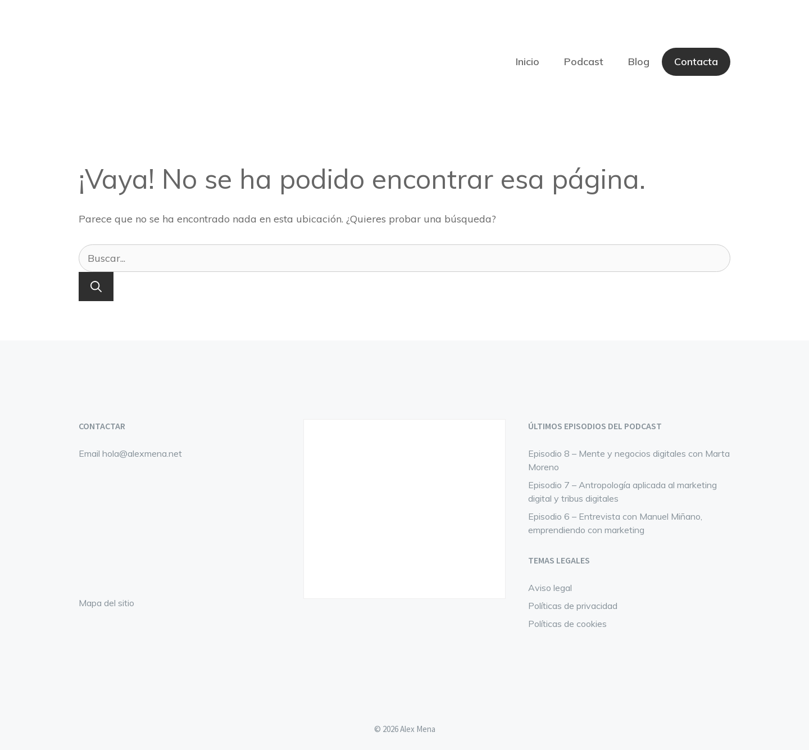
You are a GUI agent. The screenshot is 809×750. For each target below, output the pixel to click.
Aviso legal (550, 587)
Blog (638, 61)
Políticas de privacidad (572, 605)
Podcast (583, 61)
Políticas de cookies (567, 623)
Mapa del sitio (106, 602)
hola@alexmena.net (142, 453)
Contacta (696, 61)
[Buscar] (96, 286)
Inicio (527, 61)
